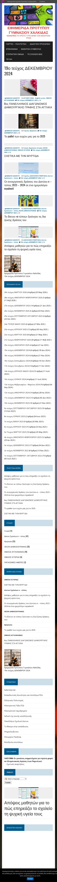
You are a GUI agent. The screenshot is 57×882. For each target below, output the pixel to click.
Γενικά (25, 148)
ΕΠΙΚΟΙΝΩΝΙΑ (12, 49)
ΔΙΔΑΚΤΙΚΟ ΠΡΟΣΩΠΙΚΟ (40, 44)
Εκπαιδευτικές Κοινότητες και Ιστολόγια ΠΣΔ (23, 695)
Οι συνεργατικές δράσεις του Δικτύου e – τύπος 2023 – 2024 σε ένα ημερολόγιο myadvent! (28, 184)
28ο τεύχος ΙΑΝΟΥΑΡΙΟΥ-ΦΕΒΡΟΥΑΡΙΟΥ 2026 (23, 297)
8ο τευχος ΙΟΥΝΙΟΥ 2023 (14, 416)
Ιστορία (39, 148)
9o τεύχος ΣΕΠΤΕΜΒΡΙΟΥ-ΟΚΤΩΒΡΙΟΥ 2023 (22, 408)
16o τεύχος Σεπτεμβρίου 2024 (17, 361)
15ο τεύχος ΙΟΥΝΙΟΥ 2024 (15, 379)
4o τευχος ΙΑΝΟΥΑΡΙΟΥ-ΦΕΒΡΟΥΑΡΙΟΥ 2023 (22, 437)
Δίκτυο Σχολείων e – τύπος (14, 536)
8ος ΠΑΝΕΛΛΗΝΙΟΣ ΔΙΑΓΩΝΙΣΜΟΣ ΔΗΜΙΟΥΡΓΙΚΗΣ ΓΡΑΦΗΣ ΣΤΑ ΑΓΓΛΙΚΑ (28, 105)
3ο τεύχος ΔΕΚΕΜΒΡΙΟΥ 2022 (16, 445)
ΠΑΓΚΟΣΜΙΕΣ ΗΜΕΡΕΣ (13, 562)
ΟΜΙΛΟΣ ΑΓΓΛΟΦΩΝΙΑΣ (14, 552)
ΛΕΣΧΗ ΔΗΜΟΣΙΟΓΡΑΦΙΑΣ (27, 211)
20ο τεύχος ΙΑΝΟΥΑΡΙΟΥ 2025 (16, 345)
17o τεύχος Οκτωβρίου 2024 (16, 366)
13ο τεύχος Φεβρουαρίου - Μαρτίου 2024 (22, 384)
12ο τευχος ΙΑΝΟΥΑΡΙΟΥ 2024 (16, 393)
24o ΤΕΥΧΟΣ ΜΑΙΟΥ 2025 (14, 324)
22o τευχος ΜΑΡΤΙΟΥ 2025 (15, 335)
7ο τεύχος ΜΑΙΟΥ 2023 (13, 421)
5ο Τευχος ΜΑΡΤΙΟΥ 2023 (15, 432)
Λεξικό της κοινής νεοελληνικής (18, 716)
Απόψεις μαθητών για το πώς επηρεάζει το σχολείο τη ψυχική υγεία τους (27, 247)
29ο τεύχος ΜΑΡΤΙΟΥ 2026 (15, 292)
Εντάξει (30, 879)
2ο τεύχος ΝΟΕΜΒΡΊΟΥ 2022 (16, 450)
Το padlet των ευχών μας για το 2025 (24, 136)
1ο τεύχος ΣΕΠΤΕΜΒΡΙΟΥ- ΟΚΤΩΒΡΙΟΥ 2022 (23, 456)
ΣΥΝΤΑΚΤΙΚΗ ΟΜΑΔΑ (15, 54)
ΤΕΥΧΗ (9, 59)
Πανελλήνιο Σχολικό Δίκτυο (16, 721)
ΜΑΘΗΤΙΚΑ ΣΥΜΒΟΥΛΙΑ (31, 49)
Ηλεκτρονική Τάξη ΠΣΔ (14, 705)
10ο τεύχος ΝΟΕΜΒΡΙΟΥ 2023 (16, 403)
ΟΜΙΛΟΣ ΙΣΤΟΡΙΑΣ (24, 150)
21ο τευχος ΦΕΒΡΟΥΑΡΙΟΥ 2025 (17, 340)
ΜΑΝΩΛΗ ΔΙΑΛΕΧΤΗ (13, 98)
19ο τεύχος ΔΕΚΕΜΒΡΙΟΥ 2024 (28, 71)
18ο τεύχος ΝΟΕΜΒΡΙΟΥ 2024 (16, 355)
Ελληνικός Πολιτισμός (13, 700)
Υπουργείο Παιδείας (12, 737)
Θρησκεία (33, 131)
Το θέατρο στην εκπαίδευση (16, 726)
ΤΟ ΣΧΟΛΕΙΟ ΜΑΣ (34, 54)
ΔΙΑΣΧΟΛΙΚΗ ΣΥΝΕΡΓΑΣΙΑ (38, 176)
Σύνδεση (42, 1)
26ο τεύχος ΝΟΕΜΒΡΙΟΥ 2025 (16, 311)
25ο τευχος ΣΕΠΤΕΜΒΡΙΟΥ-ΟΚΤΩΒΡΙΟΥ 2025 (23, 316)
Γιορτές (26, 131)
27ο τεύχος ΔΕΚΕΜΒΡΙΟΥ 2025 (17, 306)
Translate (7, 782)
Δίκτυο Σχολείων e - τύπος (15, 590)
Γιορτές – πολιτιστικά (16, 44)
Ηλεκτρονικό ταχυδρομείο (15, 711)
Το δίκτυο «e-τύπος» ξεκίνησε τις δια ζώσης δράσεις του (25, 218)
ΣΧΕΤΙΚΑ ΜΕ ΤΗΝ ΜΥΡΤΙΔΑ (21, 156)
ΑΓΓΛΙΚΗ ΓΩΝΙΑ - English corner (34, 98)
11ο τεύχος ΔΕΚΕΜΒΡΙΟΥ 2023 (17, 398)
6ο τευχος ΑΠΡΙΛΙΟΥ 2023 (15, 427)
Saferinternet (9, 690)
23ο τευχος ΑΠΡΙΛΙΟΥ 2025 (15, 329)
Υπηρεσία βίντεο (11, 732)
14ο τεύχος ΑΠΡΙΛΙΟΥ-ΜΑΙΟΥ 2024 (18, 371)
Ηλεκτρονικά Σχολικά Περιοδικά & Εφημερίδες (22, 1)
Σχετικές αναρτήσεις (15, 764)
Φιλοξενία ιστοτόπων (13, 742)
